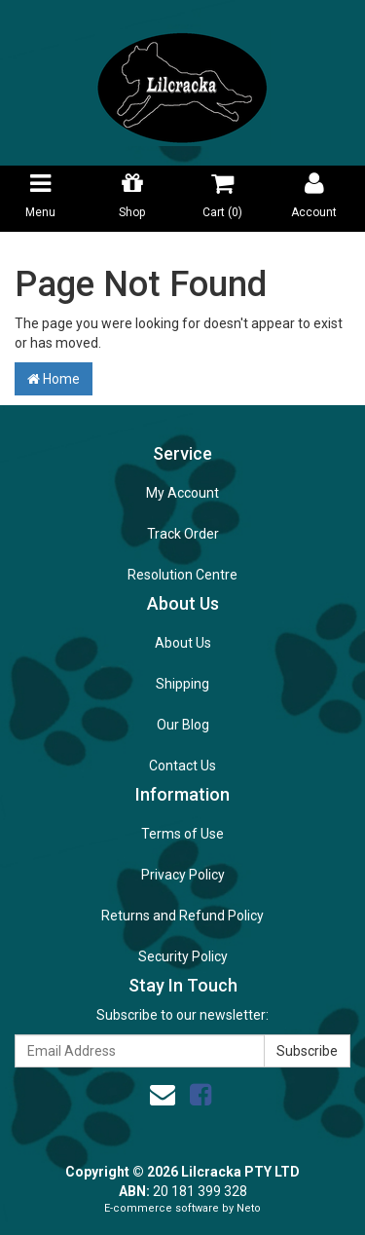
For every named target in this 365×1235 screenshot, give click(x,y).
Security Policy (183, 956)
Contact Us (182, 765)
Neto (249, 1208)
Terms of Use (182, 834)
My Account (182, 493)
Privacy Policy (183, 874)
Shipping (182, 684)
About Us (183, 643)
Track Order (183, 534)
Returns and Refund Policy (182, 915)
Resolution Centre (182, 574)
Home (53, 379)
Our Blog (183, 724)
